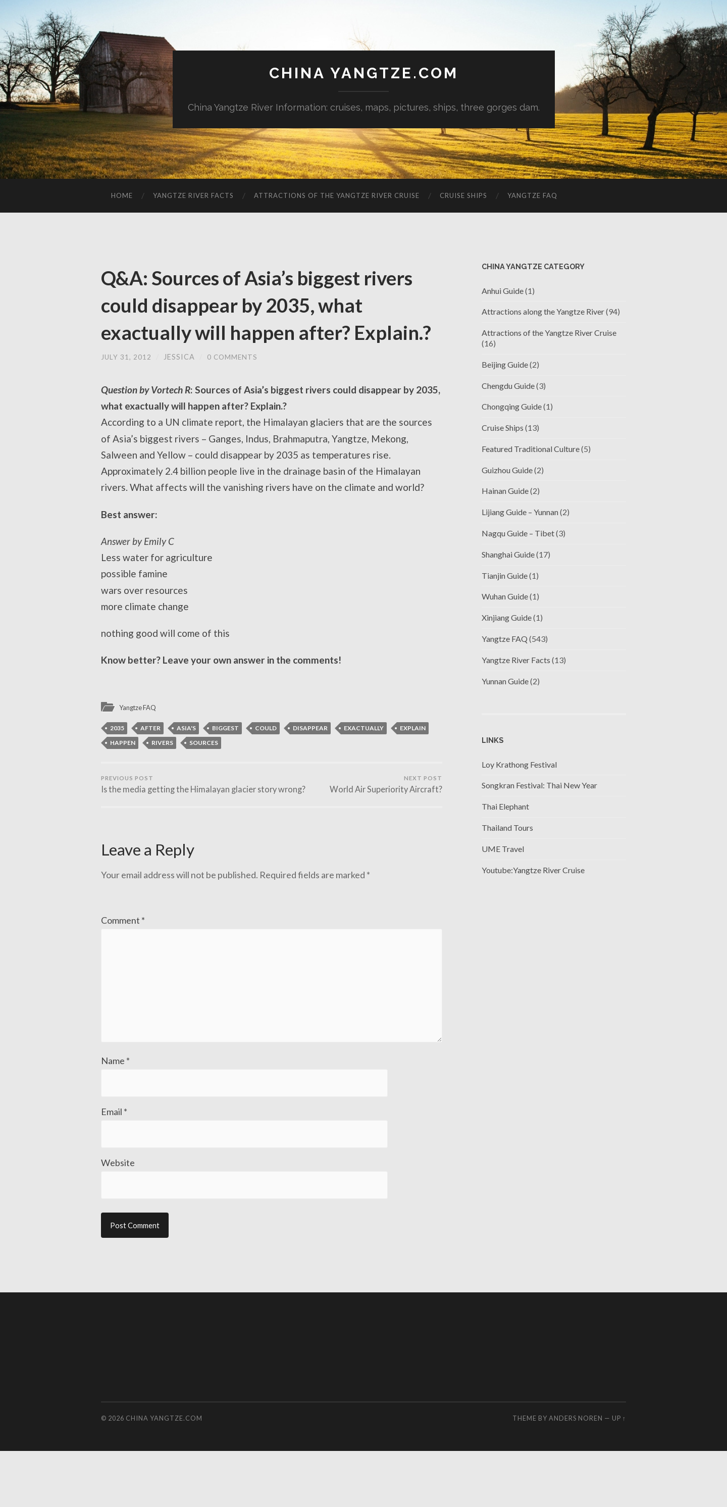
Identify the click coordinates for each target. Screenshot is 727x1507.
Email (114, 1166)
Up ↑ (619, 1474)
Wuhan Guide (505, 597)
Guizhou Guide (507, 471)
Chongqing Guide (512, 407)
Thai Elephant (505, 807)
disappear (310, 756)
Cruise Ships (463, 196)
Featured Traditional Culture (531, 450)
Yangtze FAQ (532, 196)
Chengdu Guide (508, 386)
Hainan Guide (505, 491)
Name (115, 1115)
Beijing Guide (505, 365)
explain (413, 756)
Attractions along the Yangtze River (543, 312)
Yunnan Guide (505, 682)
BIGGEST (225, 756)
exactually (364, 756)
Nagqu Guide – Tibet (518, 534)
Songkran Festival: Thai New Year (539, 786)
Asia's (186, 756)
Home (122, 196)
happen (122, 771)
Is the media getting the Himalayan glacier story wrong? (184, 819)
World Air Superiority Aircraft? (383, 814)
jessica (179, 385)
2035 (117, 756)
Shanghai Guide (508, 555)
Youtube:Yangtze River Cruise (533, 871)
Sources (203, 771)
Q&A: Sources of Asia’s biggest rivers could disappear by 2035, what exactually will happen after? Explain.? (258, 318)
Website (118, 1218)
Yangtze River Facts (193, 196)
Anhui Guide (503, 291)
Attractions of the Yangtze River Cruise (337, 196)
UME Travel (503, 850)
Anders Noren (576, 1474)
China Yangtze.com (363, 73)
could (266, 756)
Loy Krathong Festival (519, 765)
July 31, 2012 (126, 385)
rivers (162, 771)
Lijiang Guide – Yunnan (520, 513)
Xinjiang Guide (507, 618)
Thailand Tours (507, 828)
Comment (123, 962)
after (150, 756)
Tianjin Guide (505, 576)
